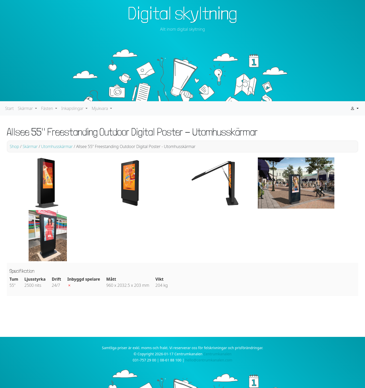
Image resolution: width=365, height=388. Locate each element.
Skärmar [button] (26, 108)
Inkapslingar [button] (72, 108)
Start (9, 108)
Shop (14, 146)
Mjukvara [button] (100, 108)
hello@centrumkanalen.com (209, 360)
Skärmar (30, 146)
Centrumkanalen (217, 353)
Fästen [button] (47, 108)
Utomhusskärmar (57, 146)
